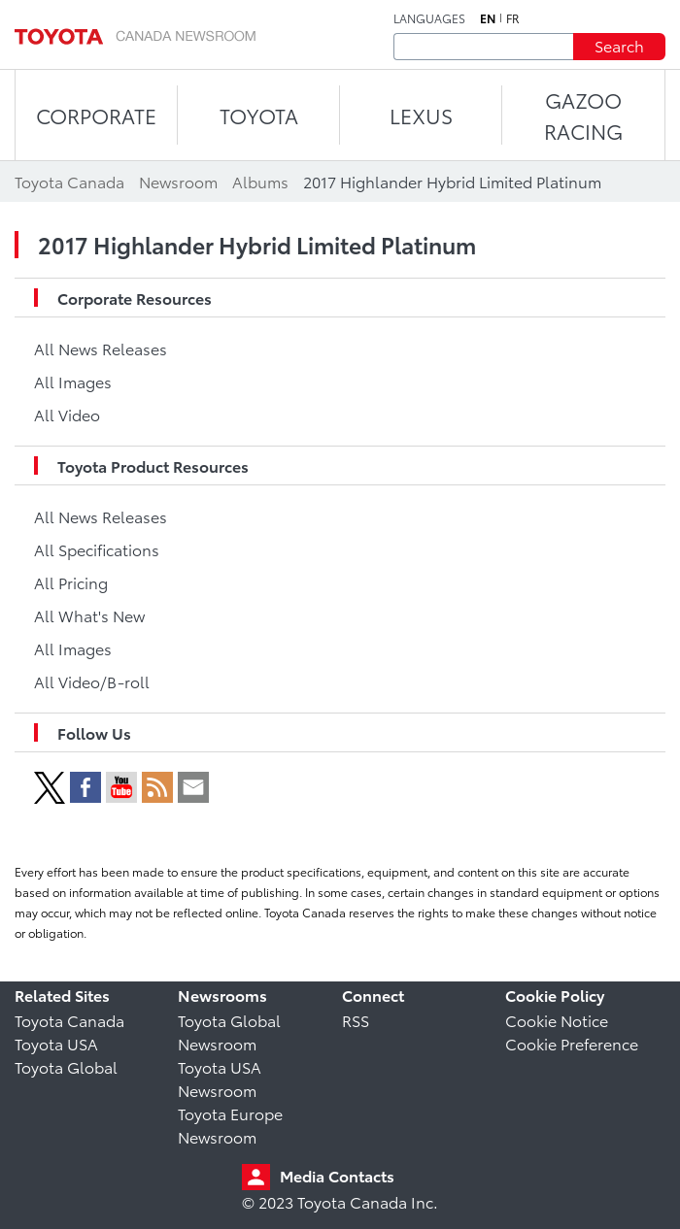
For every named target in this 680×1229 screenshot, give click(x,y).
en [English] (487, 18)
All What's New (89, 615)
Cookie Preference (571, 1043)
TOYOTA (259, 115)
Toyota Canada (69, 1020)
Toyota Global (66, 1066)
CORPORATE (96, 115)
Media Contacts (337, 1175)
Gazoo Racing (583, 115)
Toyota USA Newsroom (219, 1078)
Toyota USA (56, 1043)
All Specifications (96, 549)
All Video (67, 414)
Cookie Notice (556, 1020)
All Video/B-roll (92, 681)
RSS (355, 1020)
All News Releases (100, 348)
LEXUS (421, 115)
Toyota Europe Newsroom (230, 1124)
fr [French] (513, 18)
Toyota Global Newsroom (229, 1031)
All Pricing (71, 582)
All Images (73, 381)
